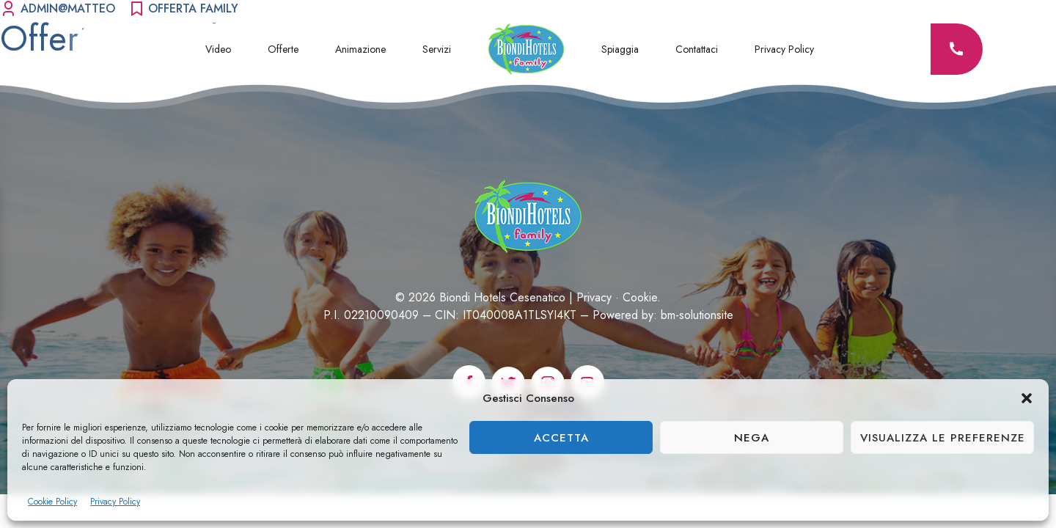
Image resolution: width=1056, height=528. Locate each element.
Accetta (561, 438)
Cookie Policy (52, 501)
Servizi (436, 49)
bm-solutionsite (697, 315)
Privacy (594, 297)
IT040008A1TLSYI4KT (519, 315)
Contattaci (696, 49)
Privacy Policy (115, 501)
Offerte (283, 49)
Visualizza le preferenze (942, 438)
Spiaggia (620, 49)
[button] (1026, 398)
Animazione (360, 49)
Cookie (640, 297)
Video (218, 49)
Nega (751, 438)
